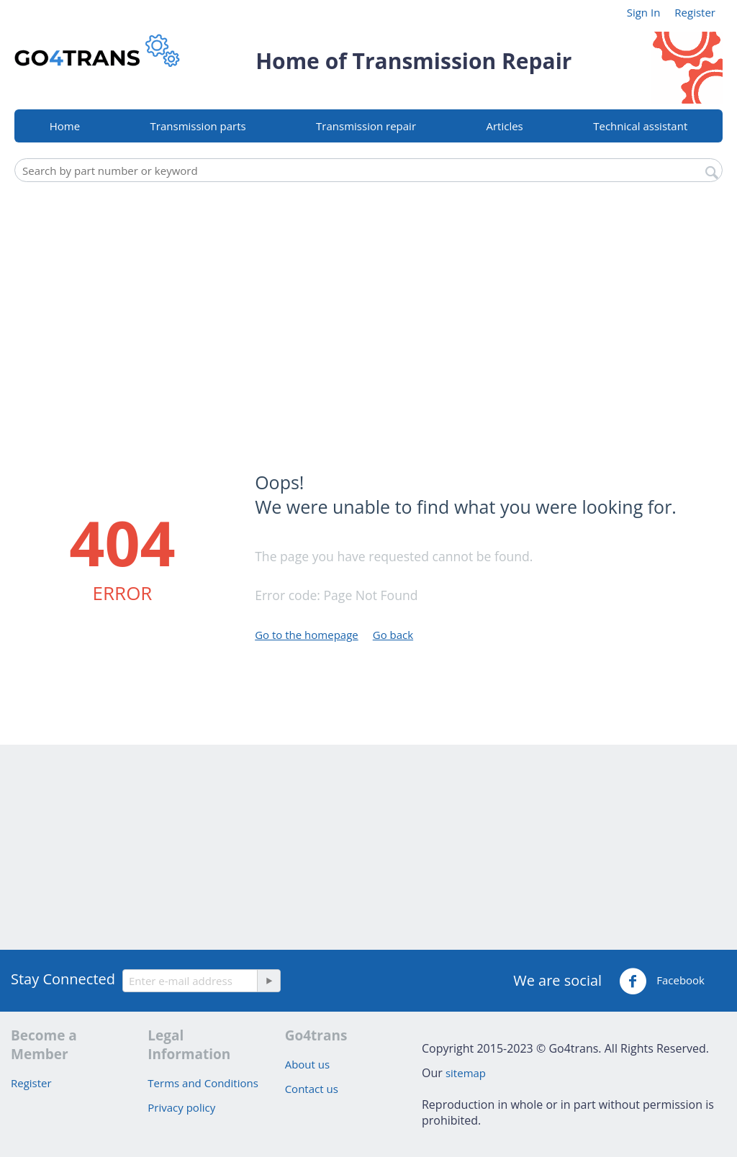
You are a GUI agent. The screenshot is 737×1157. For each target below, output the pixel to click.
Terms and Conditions (203, 1083)
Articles (504, 126)
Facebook (662, 981)
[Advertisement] (368, 297)
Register (694, 12)
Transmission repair (366, 126)
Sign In (644, 12)
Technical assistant (640, 126)
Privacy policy (181, 1107)
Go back (393, 634)
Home (65, 126)
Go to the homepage (306, 634)
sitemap (466, 1073)
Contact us (311, 1088)
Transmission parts (198, 126)
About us (307, 1064)
